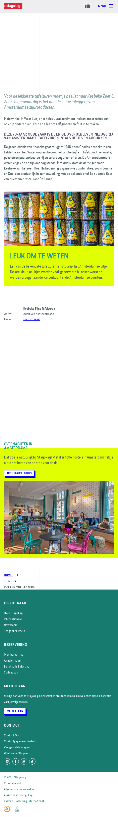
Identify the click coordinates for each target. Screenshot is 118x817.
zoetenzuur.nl (31, 319)
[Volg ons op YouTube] (24, 761)
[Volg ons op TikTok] (32, 761)
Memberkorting (14, 654)
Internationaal (13, 619)
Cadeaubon (11, 672)
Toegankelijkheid (14, 631)
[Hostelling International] (8, 811)
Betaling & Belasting (17, 666)
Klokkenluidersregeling (18, 795)
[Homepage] (17, 8)
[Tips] (7, 581)
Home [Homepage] (8, 575)
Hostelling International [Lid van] (29, 801)
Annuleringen (12, 660)
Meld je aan (15, 711)
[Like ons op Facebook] (15, 761)
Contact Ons (12, 735)
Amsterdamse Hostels (19, 473)
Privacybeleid (12, 783)
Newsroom (11, 625)
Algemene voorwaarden (19, 789)
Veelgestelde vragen (17, 747)
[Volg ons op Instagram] (7, 761)
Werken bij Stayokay (17, 753)
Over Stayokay (13, 613)
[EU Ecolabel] (18, 811)
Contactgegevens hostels (20, 741)
